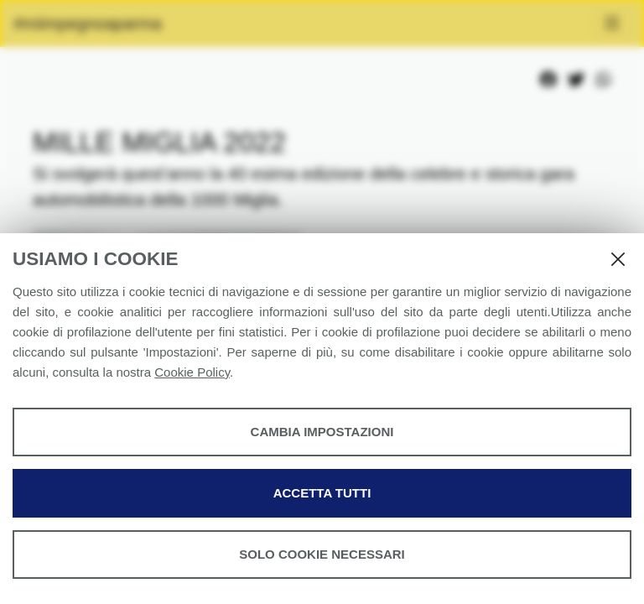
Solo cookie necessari (322, 554)
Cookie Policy (192, 372)
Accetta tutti (322, 493)
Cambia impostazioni (322, 431)
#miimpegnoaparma (87, 23)
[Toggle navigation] (612, 23)
